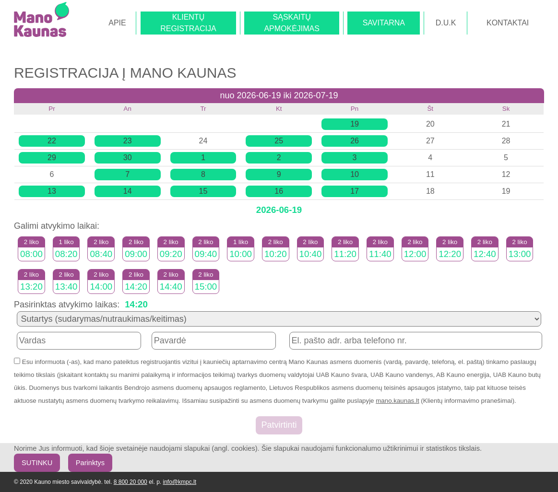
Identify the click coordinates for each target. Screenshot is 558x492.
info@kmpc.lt (179, 482)
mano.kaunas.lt (397, 400)
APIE (117, 23)
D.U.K (446, 23)
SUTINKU (37, 463)
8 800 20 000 (130, 482)
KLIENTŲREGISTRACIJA (188, 23)
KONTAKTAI (508, 23)
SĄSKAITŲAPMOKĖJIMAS (292, 23)
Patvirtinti (279, 425)
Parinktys (90, 463)
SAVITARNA (384, 23)
